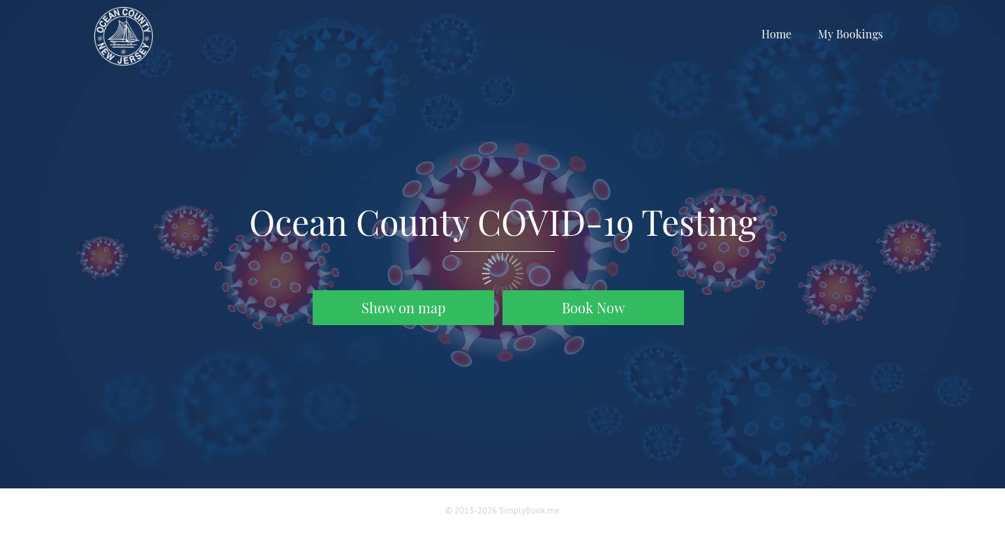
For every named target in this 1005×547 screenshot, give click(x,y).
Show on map (404, 307)
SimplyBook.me (529, 510)
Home (776, 34)
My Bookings (850, 34)
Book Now (593, 307)
